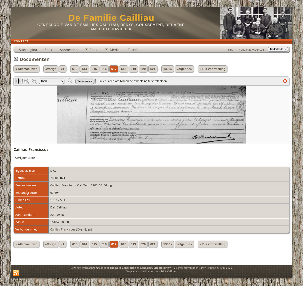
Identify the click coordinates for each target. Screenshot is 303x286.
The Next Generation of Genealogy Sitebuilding (139, 268)
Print (230, 49)
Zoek (48, 49)
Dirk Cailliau (169, 271)
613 (74, 69)
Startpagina (28, 49)
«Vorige (50, 69)
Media (115, 49)
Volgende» (184, 69)
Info (135, 49)
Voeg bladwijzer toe (251, 49)
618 (123, 69)
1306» (167, 69)
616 (103, 69)
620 (143, 69)
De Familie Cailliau (111, 18)
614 (84, 69)
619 (133, 69)
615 (94, 69)
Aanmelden (69, 49)
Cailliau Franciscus (62, 229)
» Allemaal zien (26, 69)
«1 (62, 69)
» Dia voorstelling (212, 69)
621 (152, 69)
